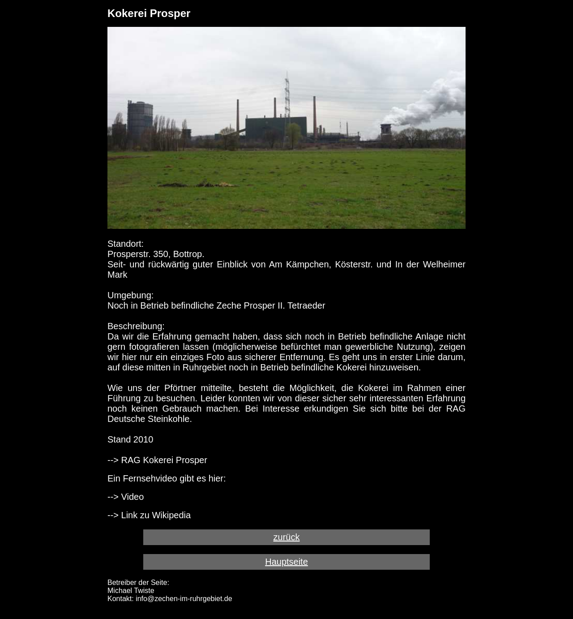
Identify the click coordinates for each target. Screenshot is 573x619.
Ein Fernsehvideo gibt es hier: (166, 478)
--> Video (125, 497)
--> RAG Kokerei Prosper (157, 460)
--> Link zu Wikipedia (149, 515)
